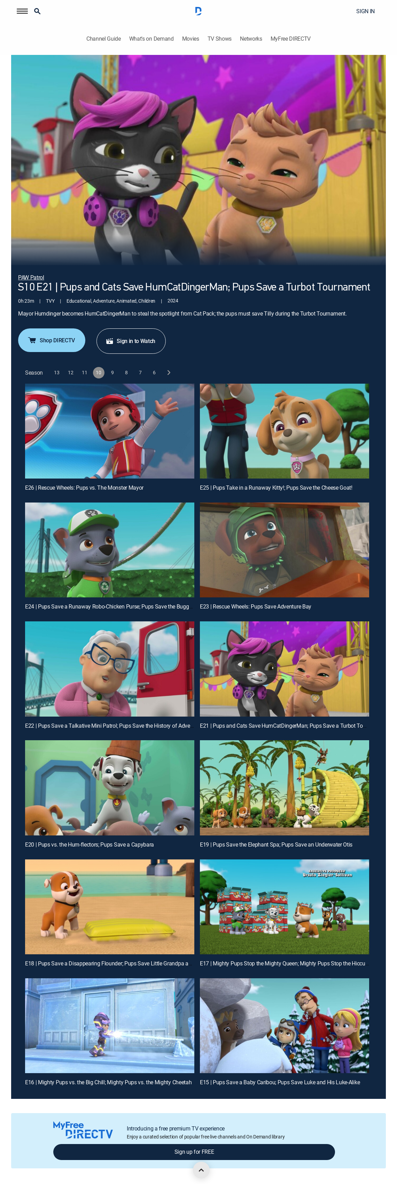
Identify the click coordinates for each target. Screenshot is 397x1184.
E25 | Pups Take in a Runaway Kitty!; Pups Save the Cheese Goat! (276, 487)
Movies (190, 38)
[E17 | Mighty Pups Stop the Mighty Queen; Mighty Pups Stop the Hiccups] (284, 906)
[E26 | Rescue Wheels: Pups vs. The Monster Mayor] (109, 431)
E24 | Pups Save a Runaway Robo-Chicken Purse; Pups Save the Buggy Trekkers (118, 606)
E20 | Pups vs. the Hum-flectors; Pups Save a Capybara (89, 844)
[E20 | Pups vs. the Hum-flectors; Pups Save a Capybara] (109, 787)
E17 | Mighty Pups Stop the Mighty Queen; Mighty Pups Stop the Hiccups (285, 963)
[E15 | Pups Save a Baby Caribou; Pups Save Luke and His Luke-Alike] (284, 1025)
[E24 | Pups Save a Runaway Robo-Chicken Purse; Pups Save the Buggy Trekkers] (109, 550)
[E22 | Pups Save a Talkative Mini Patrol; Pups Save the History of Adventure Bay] (109, 668)
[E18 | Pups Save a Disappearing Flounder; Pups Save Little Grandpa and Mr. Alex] (109, 906)
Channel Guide (103, 38)
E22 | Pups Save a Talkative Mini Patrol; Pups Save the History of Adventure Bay (118, 725)
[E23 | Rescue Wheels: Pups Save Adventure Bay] (284, 550)
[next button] (168, 372)
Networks (251, 38)
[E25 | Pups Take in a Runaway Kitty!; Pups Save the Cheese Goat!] (284, 431)
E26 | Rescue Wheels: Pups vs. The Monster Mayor (84, 487)
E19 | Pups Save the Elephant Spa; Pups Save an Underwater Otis (276, 844)
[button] (22, 11)
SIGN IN (365, 11)
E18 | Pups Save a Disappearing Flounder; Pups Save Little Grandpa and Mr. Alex (119, 963)
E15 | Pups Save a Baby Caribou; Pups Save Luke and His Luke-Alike (280, 1082)
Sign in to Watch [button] (130, 341)
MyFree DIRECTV (291, 38)
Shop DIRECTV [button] (51, 340)
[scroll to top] (201, 1170)
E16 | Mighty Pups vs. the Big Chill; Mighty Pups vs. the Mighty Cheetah (108, 1082)
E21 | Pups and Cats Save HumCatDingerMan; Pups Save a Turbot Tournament (293, 725)
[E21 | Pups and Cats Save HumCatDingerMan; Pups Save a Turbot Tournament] (284, 668)
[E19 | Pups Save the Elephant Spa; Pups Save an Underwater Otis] (284, 787)
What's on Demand (151, 38)
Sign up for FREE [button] (194, 1152)
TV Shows (220, 38)
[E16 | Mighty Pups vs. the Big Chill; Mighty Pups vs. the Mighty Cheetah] (109, 1025)
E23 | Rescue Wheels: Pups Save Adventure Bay (255, 606)
